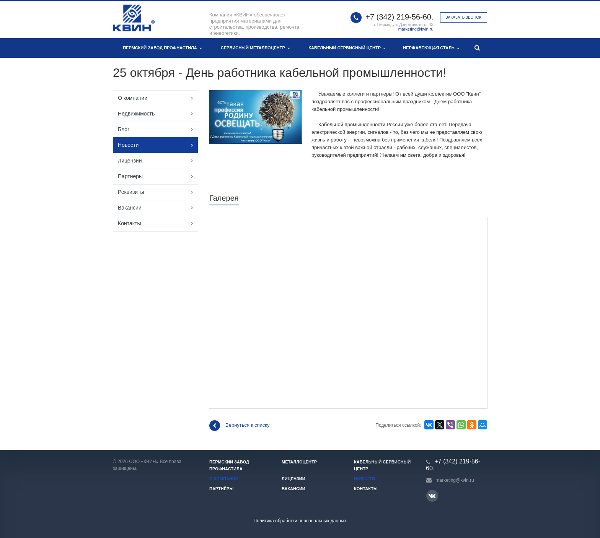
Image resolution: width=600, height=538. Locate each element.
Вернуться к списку (239, 425)
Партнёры (221, 488)
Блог (123, 129)
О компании (132, 98)
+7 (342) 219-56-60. (399, 17)
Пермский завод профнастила (162, 48)
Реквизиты (131, 192)
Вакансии (130, 208)
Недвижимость (136, 114)
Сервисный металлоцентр (255, 48)
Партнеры (130, 176)
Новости (128, 145)
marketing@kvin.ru (416, 29)
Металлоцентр (299, 462)
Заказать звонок (463, 17)
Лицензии (130, 161)
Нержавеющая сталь (431, 48)
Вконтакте (432, 495)
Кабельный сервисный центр (346, 48)
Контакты (129, 223)
